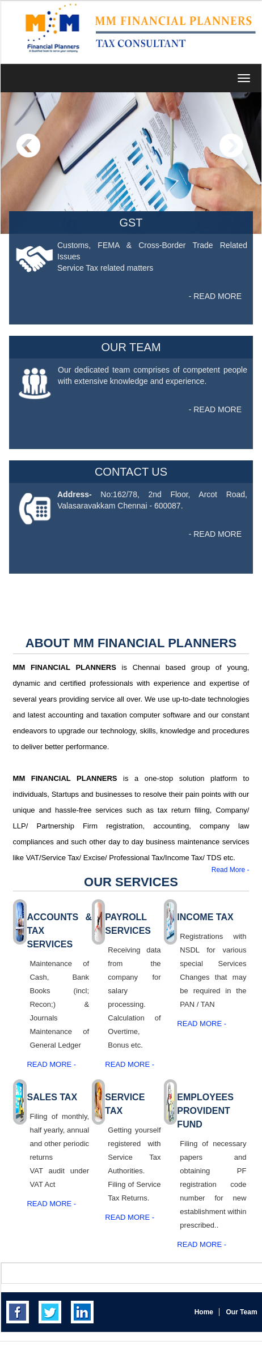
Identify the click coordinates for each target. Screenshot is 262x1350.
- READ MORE (215, 296)
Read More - (231, 870)
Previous (28, 146)
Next (231, 146)
